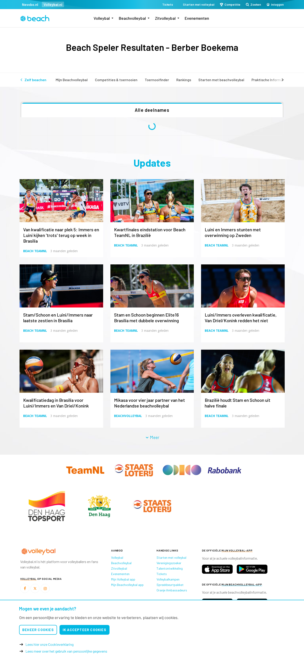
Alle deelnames (152, 110)
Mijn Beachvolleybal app (127, 585)
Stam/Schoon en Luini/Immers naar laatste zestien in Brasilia (58, 317)
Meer (152, 437)
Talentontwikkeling (170, 568)
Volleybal (102, 18)
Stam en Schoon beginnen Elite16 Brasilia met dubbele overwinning (146, 317)
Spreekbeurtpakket (170, 585)
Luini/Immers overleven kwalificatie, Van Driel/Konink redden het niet (241, 317)
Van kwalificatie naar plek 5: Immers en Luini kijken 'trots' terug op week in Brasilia (61, 235)
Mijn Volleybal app (123, 579)
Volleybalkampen (168, 579)
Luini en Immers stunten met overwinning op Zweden (233, 232)
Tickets (162, 574)
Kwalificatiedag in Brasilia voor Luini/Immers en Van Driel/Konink (56, 402)
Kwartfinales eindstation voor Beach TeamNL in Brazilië (149, 232)
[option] (46, 506)
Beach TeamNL (35, 251)
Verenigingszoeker (169, 563)
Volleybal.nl (53, 4)
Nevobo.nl (30, 4)
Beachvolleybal (132, 18)
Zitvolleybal (165, 18)
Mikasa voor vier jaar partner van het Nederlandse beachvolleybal (149, 402)
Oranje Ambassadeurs (172, 590)
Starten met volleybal (171, 557)
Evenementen (197, 18)
